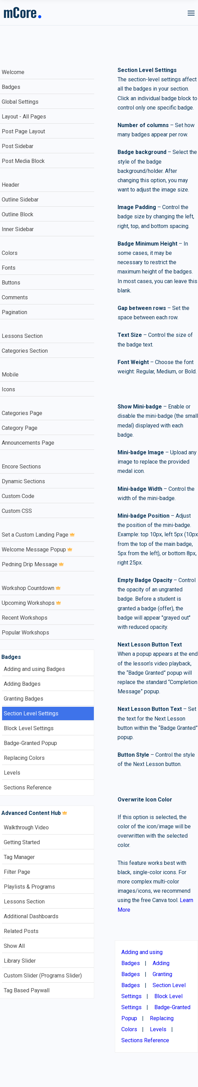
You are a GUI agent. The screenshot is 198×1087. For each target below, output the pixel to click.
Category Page (19, 428)
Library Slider (20, 960)
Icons (8, 389)
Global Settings (20, 102)
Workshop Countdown (31, 588)
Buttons (11, 282)
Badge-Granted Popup (30, 743)
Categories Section (25, 351)
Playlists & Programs (29, 886)
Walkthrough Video (26, 827)
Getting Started (22, 842)
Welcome (13, 72)
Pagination (14, 312)
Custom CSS (17, 511)
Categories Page (22, 413)
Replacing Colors (24, 758)
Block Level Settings (29, 728)
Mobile (10, 374)
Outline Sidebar (20, 199)
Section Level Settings (31, 713)
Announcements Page (28, 442)
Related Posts (21, 931)
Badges (11, 87)
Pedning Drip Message (33, 564)
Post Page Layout (23, 131)
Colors (10, 253)
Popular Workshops (25, 632)
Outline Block (17, 214)
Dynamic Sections (23, 481)
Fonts (8, 268)
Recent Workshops (24, 617)
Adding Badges (22, 684)
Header (10, 185)
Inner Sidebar (18, 229)
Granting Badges (23, 698)
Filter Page (17, 872)
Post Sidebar (17, 146)
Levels (12, 772)
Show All (14, 946)
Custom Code (18, 496)
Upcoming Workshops (31, 603)
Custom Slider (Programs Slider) (43, 975)
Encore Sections (21, 466)
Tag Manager (19, 857)
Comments (15, 297)
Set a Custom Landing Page (38, 534)
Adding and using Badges (34, 669)
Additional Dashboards (31, 916)
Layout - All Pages (24, 116)
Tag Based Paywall (27, 990)
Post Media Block (23, 161)
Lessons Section (22, 336)
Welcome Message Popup (37, 549)
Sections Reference (28, 787)
